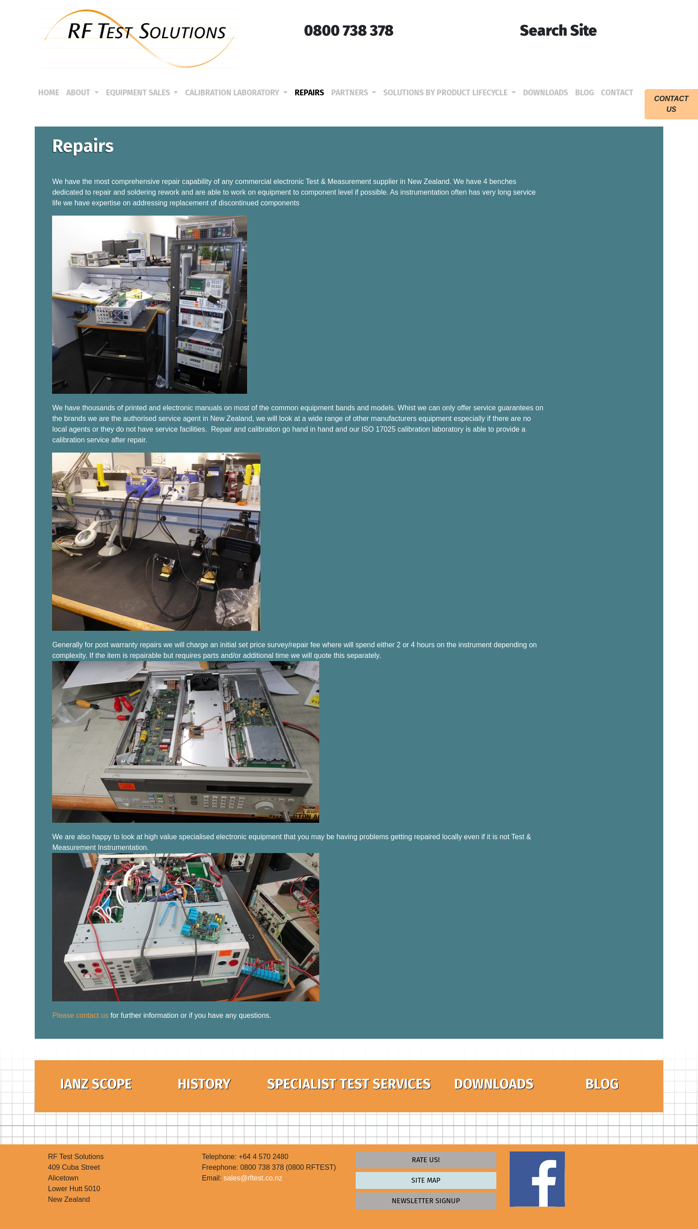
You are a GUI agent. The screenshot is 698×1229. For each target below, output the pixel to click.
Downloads (547, 92)
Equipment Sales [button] (139, 93)
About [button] (79, 93)
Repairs (311, 92)
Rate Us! (426, 1160)
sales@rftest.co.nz (252, 1178)
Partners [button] (350, 93)
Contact (619, 92)
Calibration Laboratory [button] (233, 93)
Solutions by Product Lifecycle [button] (446, 93)
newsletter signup (426, 1200)
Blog (586, 92)
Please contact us (80, 1015)
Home (50, 92)
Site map (425, 1180)
